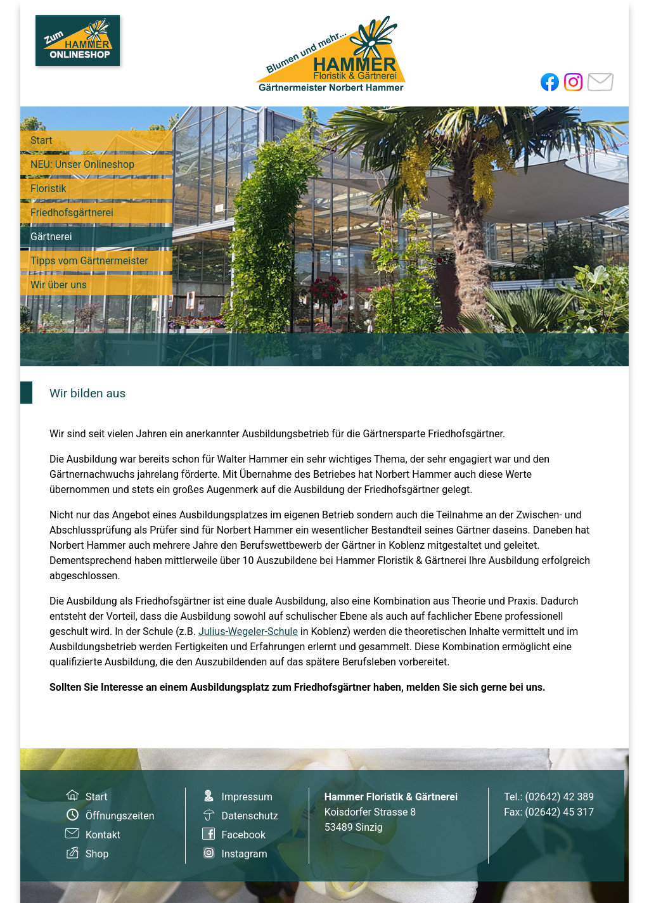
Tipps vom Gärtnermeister (89, 261)
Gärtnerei (51, 237)
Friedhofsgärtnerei (71, 213)
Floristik (48, 189)
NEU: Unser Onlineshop (82, 164)
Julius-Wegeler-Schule (248, 631)
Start (41, 140)
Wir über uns (58, 285)
